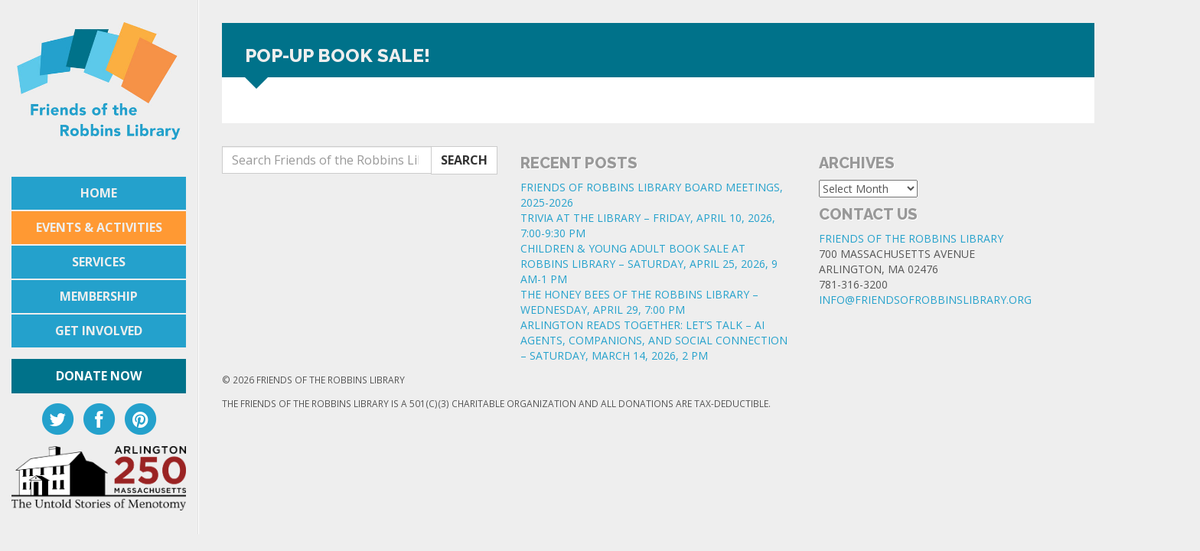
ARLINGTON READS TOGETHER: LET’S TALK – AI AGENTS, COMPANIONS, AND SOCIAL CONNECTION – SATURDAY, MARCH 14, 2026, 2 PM (654, 340)
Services (99, 261)
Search (464, 160)
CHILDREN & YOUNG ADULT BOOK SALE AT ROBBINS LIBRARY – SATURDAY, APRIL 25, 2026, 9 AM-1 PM (649, 263)
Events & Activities (99, 227)
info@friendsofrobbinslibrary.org (925, 299)
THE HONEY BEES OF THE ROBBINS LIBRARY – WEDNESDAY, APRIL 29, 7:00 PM (639, 302)
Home (98, 192)
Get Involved (98, 330)
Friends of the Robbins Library (911, 238)
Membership (99, 296)
